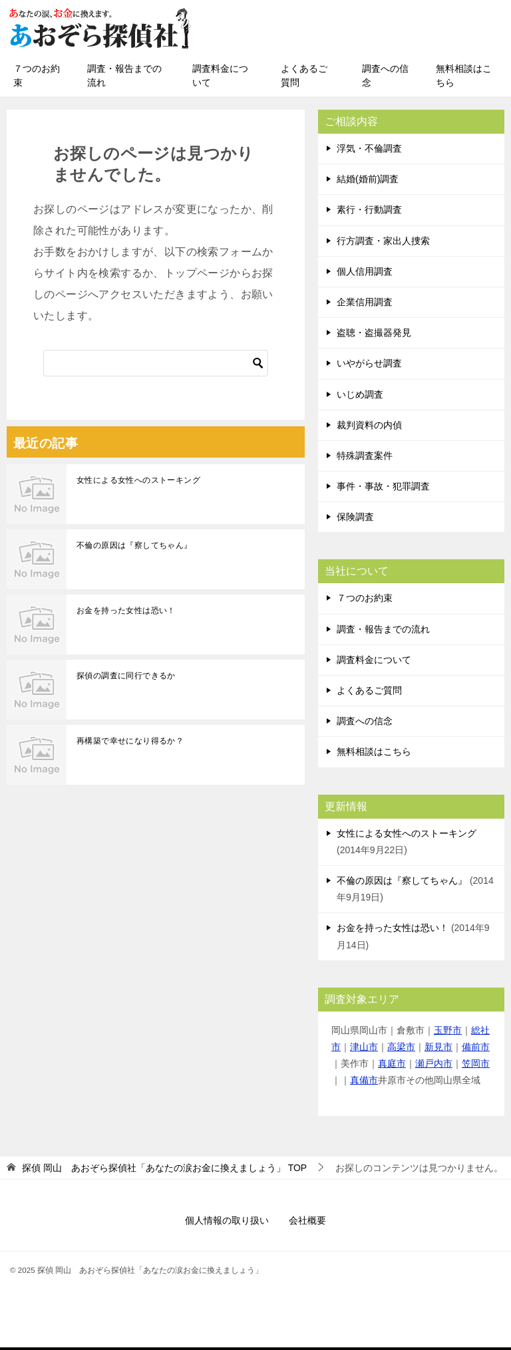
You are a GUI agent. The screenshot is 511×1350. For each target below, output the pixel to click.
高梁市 (401, 1049)
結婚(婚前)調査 (368, 181)
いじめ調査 (360, 397)
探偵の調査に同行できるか (126, 678)
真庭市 (392, 1066)
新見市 (438, 1049)
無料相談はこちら (464, 78)
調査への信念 (385, 78)
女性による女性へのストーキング (138, 482)
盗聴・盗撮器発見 (374, 335)
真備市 (364, 1082)
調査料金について (220, 78)
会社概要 (307, 1223)
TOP (164, 1170)
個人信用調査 (365, 274)
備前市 (476, 1049)
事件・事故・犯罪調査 (383, 488)
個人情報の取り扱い (227, 1223)
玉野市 (448, 1032)
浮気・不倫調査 (369, 151)
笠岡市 (476, 1066)
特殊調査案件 (365, 458)
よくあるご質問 (304, 78)
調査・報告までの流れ (124, 78)
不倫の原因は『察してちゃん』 (134, 548)
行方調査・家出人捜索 (383, 243)
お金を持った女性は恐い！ (126, 613)
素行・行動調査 (369, 212)
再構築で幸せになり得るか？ (130, 743)
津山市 (364, 1049)
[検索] (155, 365)
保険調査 (355, 519)
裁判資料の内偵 (369, 427)
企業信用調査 (365, 304)
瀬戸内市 (433, 1066)
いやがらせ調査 (369, 365)
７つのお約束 (36, 78)
